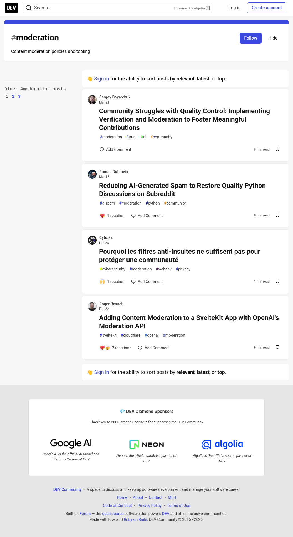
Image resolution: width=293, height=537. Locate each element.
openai (152, 335)
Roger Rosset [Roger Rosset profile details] (111, 304)
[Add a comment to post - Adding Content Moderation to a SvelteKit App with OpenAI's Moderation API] (115, 348)
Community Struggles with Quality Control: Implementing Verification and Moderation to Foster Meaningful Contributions (184, 119)
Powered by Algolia (192, 8)
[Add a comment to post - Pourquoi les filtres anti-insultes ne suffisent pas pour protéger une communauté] (112, 282)
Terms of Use (178, 505)
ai (143, 137)
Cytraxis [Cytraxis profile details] (106, 237)
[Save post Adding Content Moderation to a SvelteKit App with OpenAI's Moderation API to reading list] (277, 348)
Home (122, 497)
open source (112, 513)
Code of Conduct (117, 505)
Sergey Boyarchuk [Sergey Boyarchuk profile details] (114, 97)
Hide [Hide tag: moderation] (272, 38)
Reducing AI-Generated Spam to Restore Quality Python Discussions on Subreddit (182, 190)
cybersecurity (112, 269)
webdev (164, 269)
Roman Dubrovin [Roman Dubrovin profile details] (113, 171)
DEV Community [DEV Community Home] (67, 489)
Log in (234, 7)
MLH (172, 497)
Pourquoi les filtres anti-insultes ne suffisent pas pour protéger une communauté (179, 256)
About (138, 497)
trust (131, 137)
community (161, 137)
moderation (111, 137)
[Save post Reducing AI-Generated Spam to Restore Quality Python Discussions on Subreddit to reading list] (277, 216)
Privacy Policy (150, 505)
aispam (107, 203)
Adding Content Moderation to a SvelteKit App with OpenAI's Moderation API (189, 322)
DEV (165, 513)
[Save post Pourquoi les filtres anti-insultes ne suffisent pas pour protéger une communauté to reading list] (277, 281)
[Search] (28, 8)
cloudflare (130, 335)
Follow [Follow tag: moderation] (250, 38)
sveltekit (108, 335)
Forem (85, 513)
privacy (183, 269)
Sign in (101, 79)
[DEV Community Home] (11, 7)
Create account (267, 7)
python (153, 203)
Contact (155, 497)
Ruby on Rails (135, 519)
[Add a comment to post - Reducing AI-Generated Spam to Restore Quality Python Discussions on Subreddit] (112, 216)
